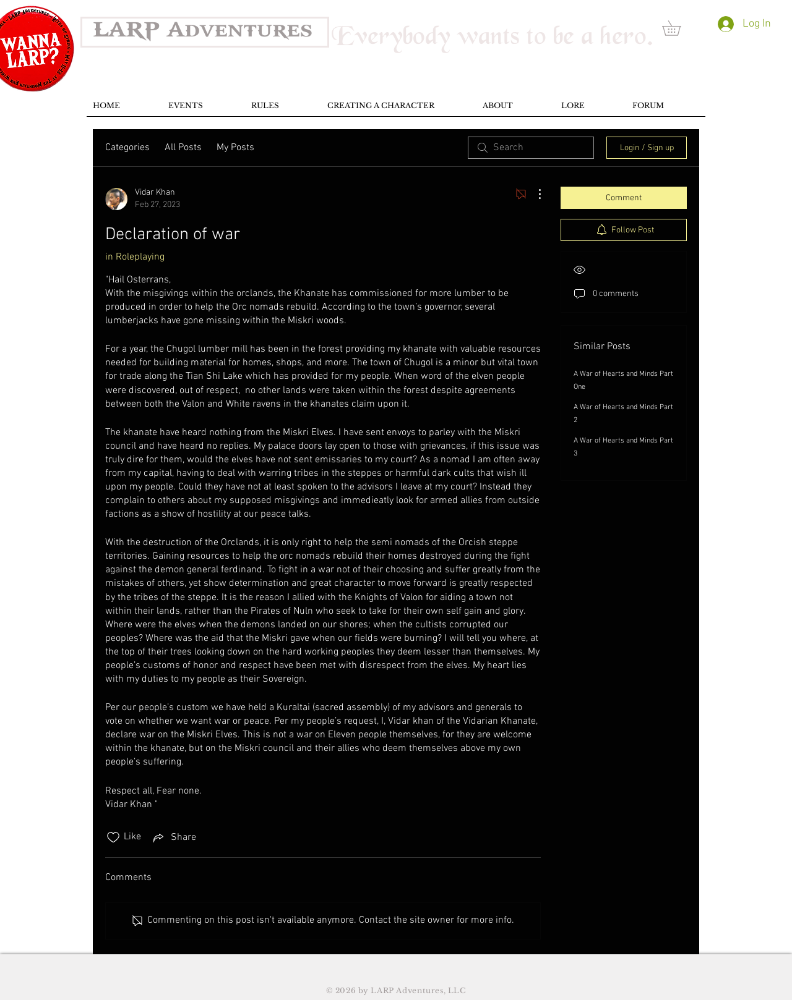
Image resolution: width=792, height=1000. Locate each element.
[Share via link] (173, 837)
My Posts (235, 148)
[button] (678, 28)
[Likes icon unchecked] (113, 837)
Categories (127, 148)
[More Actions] (533, 194)
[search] (531, 148)
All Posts (183, 148)
